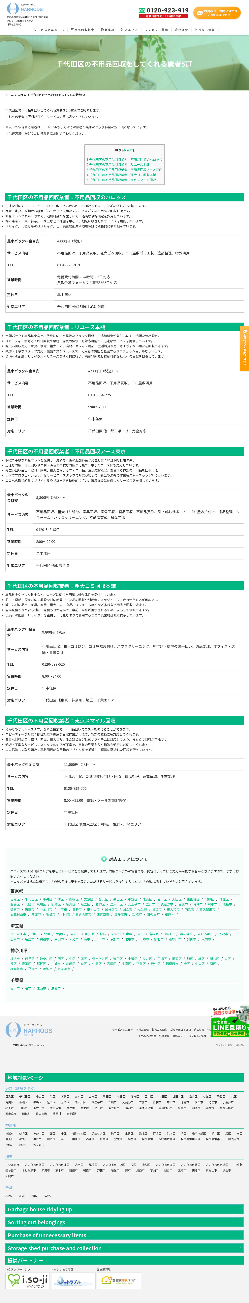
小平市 (62, 909)
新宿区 (74, 899)
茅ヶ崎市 (64, 968)
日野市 (77, 909)
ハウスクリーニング (232, 1029)
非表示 (128, 149)
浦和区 (116, 933)
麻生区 (156, 963)
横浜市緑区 (199, 1133)
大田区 (177, 899)
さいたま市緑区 (190, 1165)
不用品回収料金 (83, 30)
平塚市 (33, 968)
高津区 (111, 963)
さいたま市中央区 (114, 1165)
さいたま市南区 (165, 1165)
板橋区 (56, 904)
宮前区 (141, 963)
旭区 (190, 958)
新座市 (30, 939)
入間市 (206, 939)
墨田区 (118, 899)
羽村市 (65, 914)
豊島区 (15, 904)
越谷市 (129, 939)
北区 (28, 904)
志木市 (15, 939)
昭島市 (227, 904)
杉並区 (224, 899)
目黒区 (15, 899)
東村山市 (93, 909)
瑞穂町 (137, 914)
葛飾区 (100, 904)
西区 (36, 933)
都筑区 (41, 963)
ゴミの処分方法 (218, 1036)
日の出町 (153, 914)
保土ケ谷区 (100, 958)
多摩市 (36, 914)
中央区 (47, 899)
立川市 (150, 904)
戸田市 (59, 939)
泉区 (13, 963)
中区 (72, 958)
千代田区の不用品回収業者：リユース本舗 (118, 164)
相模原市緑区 (167, 1139)
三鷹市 (183, 904)
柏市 (28, 988)
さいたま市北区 (59, 1165)
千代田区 (31, 899)
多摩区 (126, 963)
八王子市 (134, 904)
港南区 (177, 958)
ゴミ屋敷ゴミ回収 (180, 1029)
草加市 (115, 939)
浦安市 (56, 988)
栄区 (228, 958)
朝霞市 (44, 939)
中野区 (133, 899)
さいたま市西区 (34, 1165)
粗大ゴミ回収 (159, 1029)
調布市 (15, 909)
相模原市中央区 (190, 1139)
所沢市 (223, 933)
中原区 (97, 963)
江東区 (147, 899)
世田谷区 (193, 899)
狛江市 (157, 909)
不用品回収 (142, 1029)
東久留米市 (207, 909)
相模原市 (172, 963)
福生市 (142, 909)
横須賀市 (16, 968)
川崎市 (56, 963)
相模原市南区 (214, 1139)
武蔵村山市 (18, 914)
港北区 (147, 958)
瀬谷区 (214, 958)
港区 (61, 899)
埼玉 (9, 1156)
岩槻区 (154, 933)
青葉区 (26, 963)
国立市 (127, 909)
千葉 (9, 1187)
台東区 (103, 899)
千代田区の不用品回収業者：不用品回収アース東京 (124, 169)
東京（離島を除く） (21, 1088)
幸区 (84, 963)
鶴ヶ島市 (186, 933)
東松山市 (175, 939)
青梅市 (198, 904)
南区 (129, 933)
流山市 (41, 988)
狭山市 (191, 939)
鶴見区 (30, 958)
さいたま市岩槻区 (217, 1165)
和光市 (74, 939)
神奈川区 (46, 958)
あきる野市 (83, 914)
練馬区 (71, 904)
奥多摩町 (120, 914)
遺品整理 (199, 1029)
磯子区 (118, 958)
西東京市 (103, 914)
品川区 (162, 899)
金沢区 (133, 958)
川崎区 (71, 963)
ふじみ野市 (205, 933)
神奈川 (10, 1125)
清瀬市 (189, 909)
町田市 (30, 909)
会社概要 (181, 30)
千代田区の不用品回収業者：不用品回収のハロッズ (124, 159)
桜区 (103, 933)
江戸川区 (116, 904)
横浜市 (15, 958)
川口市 (100, 939)
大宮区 (60, 933)
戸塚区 (162, 958)
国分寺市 (111, 909)
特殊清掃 (212, 1029)
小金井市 (46, 909)
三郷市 (144, 939)
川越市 (169, 933)
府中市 (212, 904)
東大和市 (173, 909)
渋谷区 (209, 899)
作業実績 (108, 30)
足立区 (85, 904)
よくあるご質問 (156, 30)
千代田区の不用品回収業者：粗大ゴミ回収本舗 (121, 174)
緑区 (141, 933)
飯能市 (159, 939)
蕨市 (87, 939)
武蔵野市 (167, 904)
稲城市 (51, 914)
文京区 (88, 899)
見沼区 (75, 933)
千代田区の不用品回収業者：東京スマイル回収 (121, 179)
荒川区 (41, 904)
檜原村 (169, 914)
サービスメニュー (49, 30)
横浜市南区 (79, 1133)
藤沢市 (47, 968)
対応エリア (129, 30)
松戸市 (15, 988)
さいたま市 (18, 933)
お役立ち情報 (205, 30)
